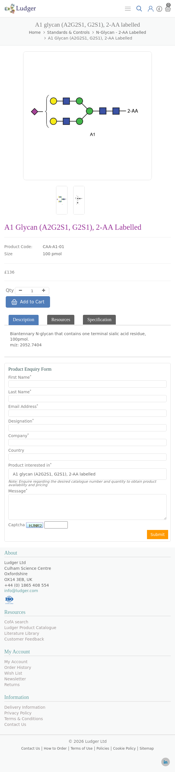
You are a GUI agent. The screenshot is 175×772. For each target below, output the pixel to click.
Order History (17, 667)
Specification (99, 319)
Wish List (13, 673)
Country (16, 450)
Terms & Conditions (23, 718)
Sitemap (147, 749)
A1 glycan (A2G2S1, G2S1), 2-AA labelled (90, 38)
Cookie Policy (124, 749)
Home (35, 32)
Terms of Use (82, 749)
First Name (19, 377)
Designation (21, 420)
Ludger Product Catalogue (30, 627)
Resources (60, 319)
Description (23, 319)
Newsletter (15, 679)
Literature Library (21, 633)
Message (17, 490)
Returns (12, 684)
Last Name (19, 391)
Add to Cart (27, 302)
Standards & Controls (68, 32)
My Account (15, 661)
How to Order (55, 749)
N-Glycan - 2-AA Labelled (121, 32)
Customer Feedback (24, 639)
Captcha (16, 524)
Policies (102, 749)
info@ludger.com (21, 590)
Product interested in (29, 465)
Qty (10, 290)
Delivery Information (24, 707)
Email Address (23, 406)
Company (18, 435)
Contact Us (15, 724)
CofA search (16, 622)
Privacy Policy (17, 713)
